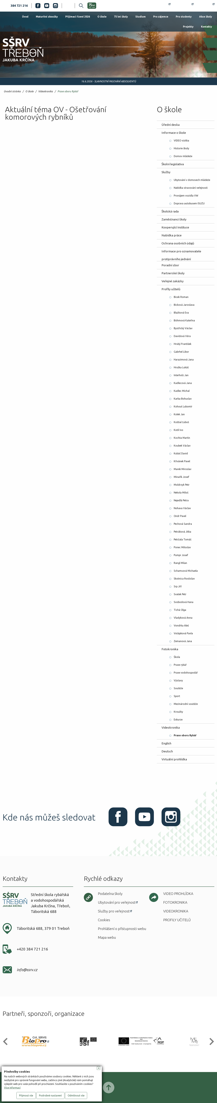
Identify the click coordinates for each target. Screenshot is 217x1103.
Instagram (55, 5)
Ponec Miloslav (182, 547)
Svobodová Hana (183, 602)
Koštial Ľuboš (181, 422)
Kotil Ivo (178, 430)
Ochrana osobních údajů (178, 243)
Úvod (25, 16)
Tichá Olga (180, 609)
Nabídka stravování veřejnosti (191, 187)
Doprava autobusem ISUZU (189, 203)
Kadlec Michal (182, 390)
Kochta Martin (182, 437)
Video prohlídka (178, 894)
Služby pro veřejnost (114, 911)
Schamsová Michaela (186, 570)
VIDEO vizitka (181, 140)
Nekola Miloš (181, 492)
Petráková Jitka (182, 531)
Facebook (37, 5)
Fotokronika (170, 649)
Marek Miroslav (182, 469)
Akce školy (205, 16)
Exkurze (178, 719)
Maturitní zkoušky (47, 16)
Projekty (188, 26)
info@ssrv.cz (27, 970)
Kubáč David (181, 453)
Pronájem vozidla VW (186, 195)
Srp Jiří (178, 586)
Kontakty (206, 26)
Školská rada (170, 211)
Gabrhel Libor (181, 351)
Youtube (46, 5)
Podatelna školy (110, 894)
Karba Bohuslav (183, 398)
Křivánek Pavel (182, 461)
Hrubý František (182, 343)
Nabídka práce (172, 235)
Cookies (104, 920)
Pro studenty (184, 16)
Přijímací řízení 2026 (77, 16)
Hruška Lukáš (181, 367)
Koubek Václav (182, 445)
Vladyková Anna (183, 617)
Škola (177, 657)
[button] (6, 1041)
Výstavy (178, 680)
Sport (177, 696)
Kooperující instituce (175, 227)
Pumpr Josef (181, 555)
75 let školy (121, 16)
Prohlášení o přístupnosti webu (122, 929)
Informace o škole (174, 132)
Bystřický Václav (183, 328)
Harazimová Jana (184, 359)
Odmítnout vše (76, 1095)
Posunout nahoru (108, 1087)
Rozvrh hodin (159, 5)
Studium (140, 16)
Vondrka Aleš (181, 625)
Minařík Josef (181, 476)
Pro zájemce (160, 16)
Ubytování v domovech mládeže (192, 180)
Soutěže (178, 688)
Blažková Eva (181, 312)
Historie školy (181, 148)
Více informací (12, 1087)
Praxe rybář (180, 664)
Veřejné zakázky (173, 281)
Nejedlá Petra (181, 500)
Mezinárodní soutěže (186, 703)
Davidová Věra (182, 336)
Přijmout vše (26, 1095)
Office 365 (205, 5)
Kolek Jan (179, 414)
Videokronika (45, 91)
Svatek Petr (180, 594)
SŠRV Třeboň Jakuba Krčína (19, 62)
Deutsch (167, 751)
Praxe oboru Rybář (68, 91)
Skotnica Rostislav (184, 578)
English (166, 743)
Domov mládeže (183, 156)
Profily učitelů (171, 289)
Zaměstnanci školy (174, 219)
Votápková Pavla (183, 633)
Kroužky (178, 711)
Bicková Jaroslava (184, 304)
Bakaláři (183, 5)
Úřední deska (171, 124)
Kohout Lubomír (183, 406)
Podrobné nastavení (50, 1095)
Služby (166, 172)
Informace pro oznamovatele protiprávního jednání (181, 252)
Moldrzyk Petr (181, 484)
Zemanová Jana (183, 641)
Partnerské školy (173, 273)
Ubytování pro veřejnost (116, 902)
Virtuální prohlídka (174, 759)
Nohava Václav (182, 508)
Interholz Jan (181, 375)
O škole (102, 16)
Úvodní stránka (12, 91)
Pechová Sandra (183, 523)
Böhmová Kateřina (184, 320)
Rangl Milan (180, 563)
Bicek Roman (181, 297)
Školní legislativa (173, 164)
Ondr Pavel (180, 516)
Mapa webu (107, 937)
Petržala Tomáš (182, 539)
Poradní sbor (170, 265)
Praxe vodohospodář (186, 672)
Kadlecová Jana (183, 383)
